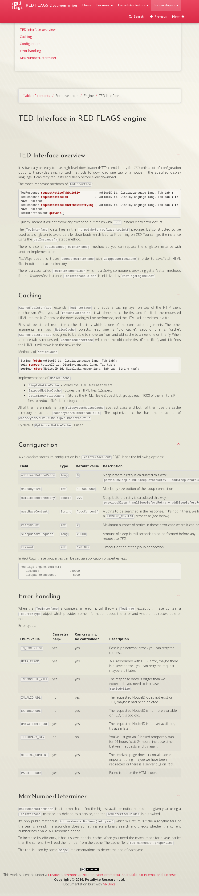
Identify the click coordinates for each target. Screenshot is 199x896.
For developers (166, 5)
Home (86, 5)
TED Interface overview (38, 29)
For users (104, 5)
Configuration (30, 43)
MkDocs (109, 884)
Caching (26, 36)
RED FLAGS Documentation (51, 6)
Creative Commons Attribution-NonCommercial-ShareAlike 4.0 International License (112, 874)
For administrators (133, 5)
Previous (158, 17)
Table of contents (36, 95)
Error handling (30, 50)
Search (136, 17)
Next (178, 17)
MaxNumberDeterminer (38, 58)
